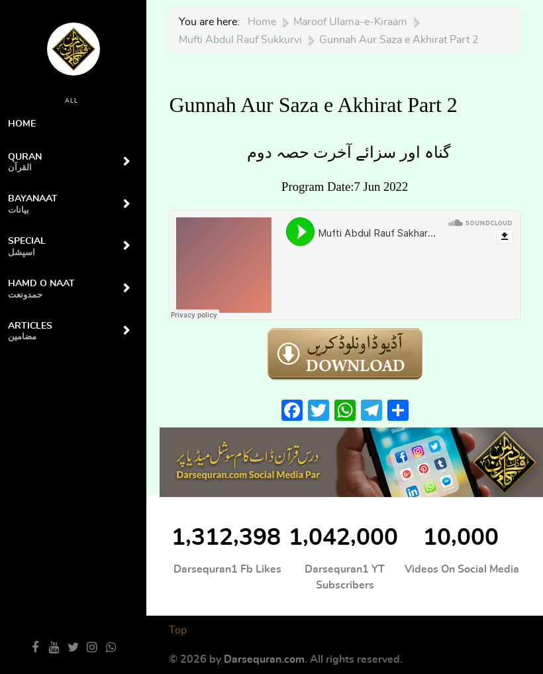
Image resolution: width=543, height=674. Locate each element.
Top (178, 630)
